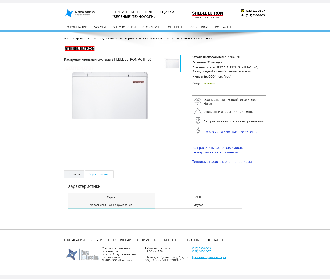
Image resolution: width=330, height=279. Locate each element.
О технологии (124, 27)
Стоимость (151, 27)
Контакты (223, 27)
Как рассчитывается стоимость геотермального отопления (217, 149)
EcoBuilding (198, 27)
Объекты (175, 27)
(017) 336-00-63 (255, 15)
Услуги (100, 27)
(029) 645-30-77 (255, 11)
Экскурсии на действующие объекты (230, 132)
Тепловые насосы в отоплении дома (222, 161)
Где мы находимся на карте (209, 257)
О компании (77, 27)
